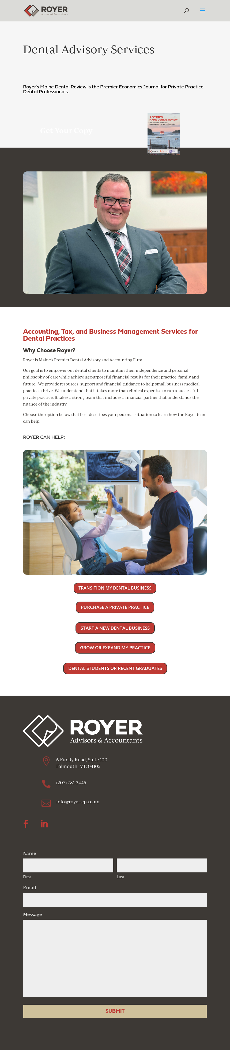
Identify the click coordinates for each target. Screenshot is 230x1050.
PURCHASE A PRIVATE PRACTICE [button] (115, 607)
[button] (202, 13)
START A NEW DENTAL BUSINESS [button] (115, 628)
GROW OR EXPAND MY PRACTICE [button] (115, 647)
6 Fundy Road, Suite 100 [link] (81, 759)
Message (32, 914)
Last (120, 876)
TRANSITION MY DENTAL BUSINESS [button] (115, 588)
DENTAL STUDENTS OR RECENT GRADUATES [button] (115, 668)
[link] (46, 10)
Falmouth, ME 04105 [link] (78, 766)
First (27, 876)
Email (29, 887)
